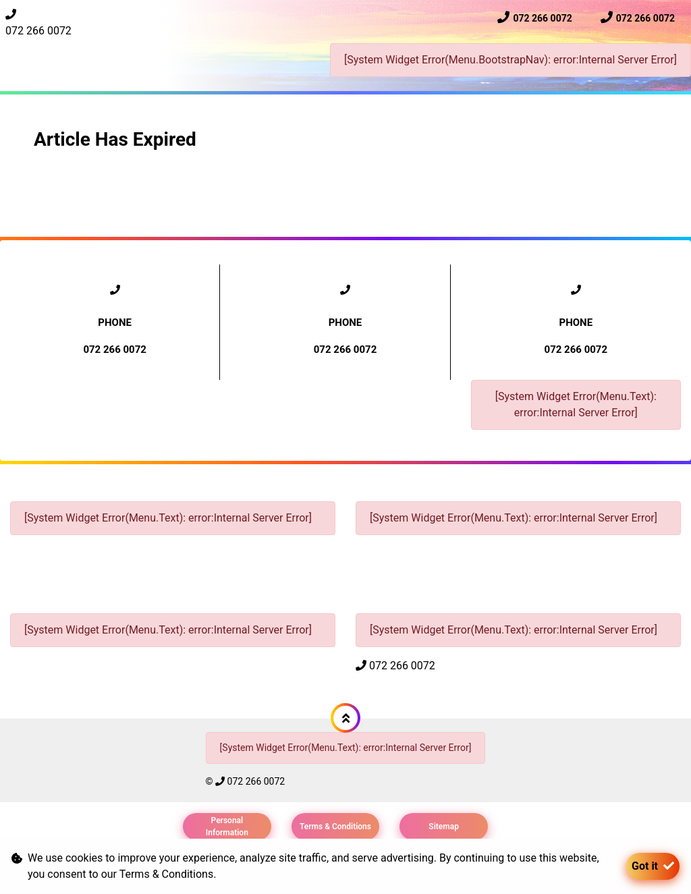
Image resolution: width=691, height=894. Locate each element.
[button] (345, 718)
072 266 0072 (38, 30)
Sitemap (444, 826)
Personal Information (227, 826)
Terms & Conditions (335, 826)
